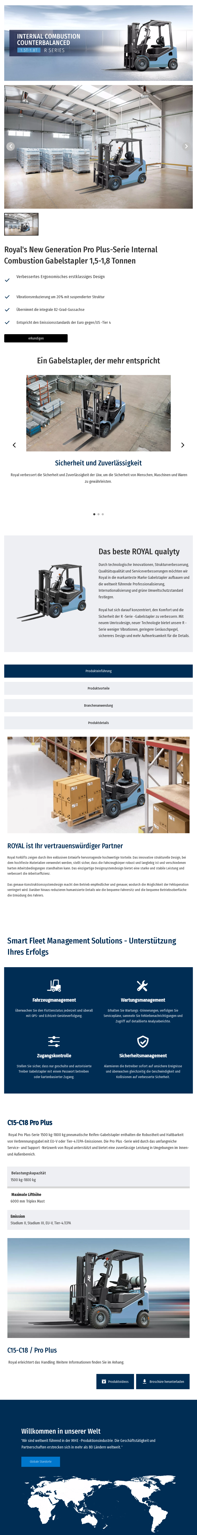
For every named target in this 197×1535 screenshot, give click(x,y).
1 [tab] (94, 514)
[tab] (98, 671)
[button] (186, 146)
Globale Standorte (41, 1461)
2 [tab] (98, 514)
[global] (98, 1503)
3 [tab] (103, 514)
